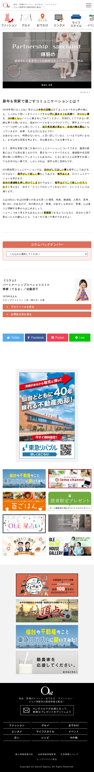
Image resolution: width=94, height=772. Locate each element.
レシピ (45, 737)
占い (16, 737)
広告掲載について (70, 754)
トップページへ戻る (47, 759)
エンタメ (17, 731)
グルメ (45, 725)
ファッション (17, 725)
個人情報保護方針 (24, 754)
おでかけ (74, 725)
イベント (74, 731)
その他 (74, 737)
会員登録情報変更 (47, 754)
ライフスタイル (45, 731)
